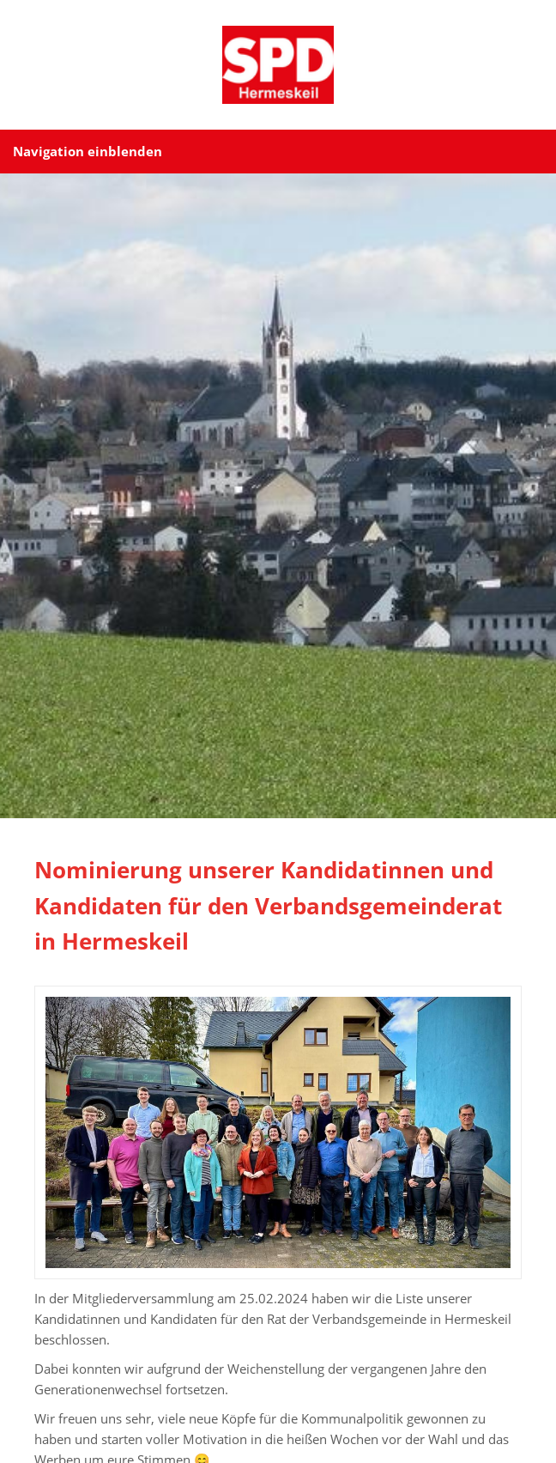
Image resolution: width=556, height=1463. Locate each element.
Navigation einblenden (87, 151)
